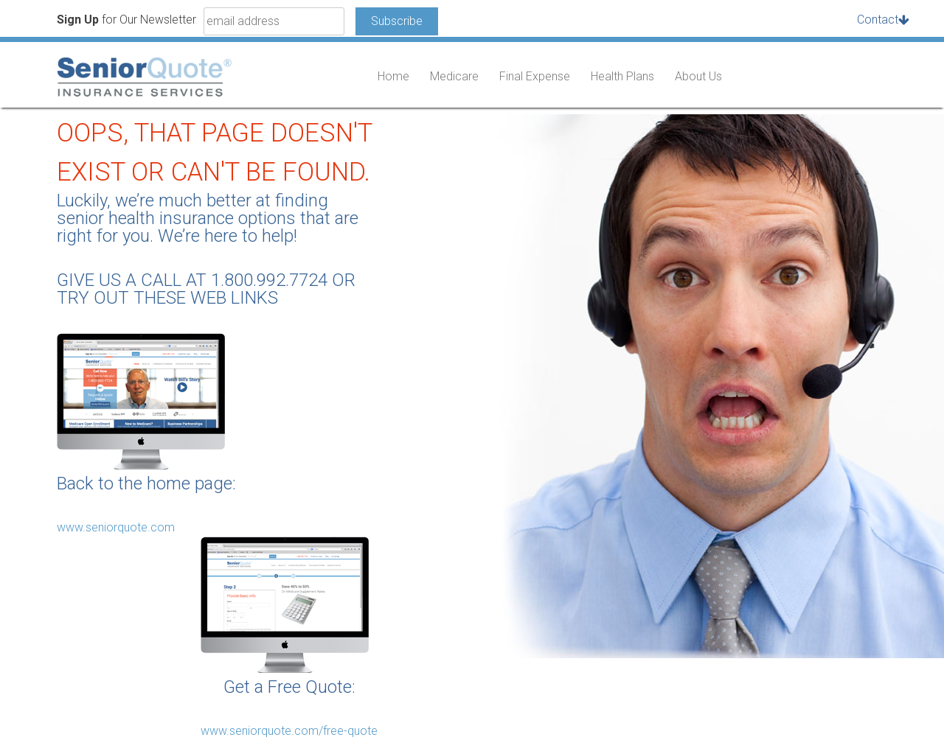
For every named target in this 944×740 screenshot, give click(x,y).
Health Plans (622, 76)
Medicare (454, 76)
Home (393, 76)
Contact (877, 20)
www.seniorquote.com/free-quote (289, 731)
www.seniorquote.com (116, 527)
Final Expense (534, 76)
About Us (698, 76)
